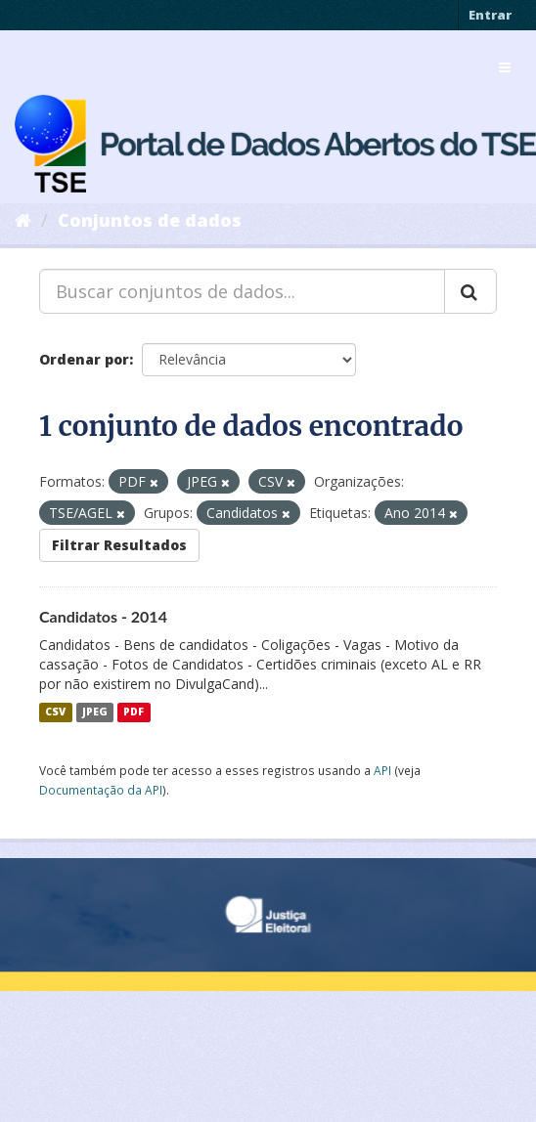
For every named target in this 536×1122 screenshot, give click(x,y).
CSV (55, 712)
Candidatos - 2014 (103, 616)
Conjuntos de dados (150, 220)
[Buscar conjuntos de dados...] (242, 291)
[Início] (23, 220)
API (382, 770)
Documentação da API (100, 790)
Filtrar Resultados (119, 545)
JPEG (95, 712)
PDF (133, 712)
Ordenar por (84, 359)
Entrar (490, 14)
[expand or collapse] (504, 67)
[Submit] (470, 291)
